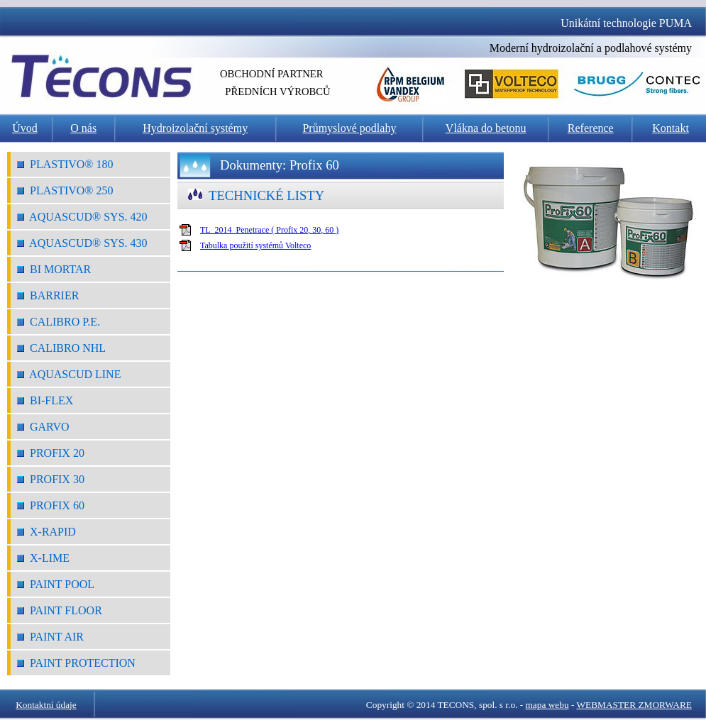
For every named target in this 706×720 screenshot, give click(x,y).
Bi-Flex (45, 400)
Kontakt (670, 128)
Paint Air (50, 637)
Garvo (43, 427)
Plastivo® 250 (65, 190)
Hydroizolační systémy (195, 128)
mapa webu (547, 704)
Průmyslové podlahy (349, 128)
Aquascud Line (69, 374)
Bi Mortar (54, 269)
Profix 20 (50, 453)
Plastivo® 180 (65, 164)
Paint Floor (59, 610)
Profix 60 (50, 505)
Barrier (48, 295)
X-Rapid (46, 532)
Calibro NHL (61, 348)
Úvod (25, 128)
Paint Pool (55, 584)
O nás (83, 128)
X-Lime (43, 558)
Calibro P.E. (58, 322)
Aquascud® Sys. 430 (82, 243)
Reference (591, 128)
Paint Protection (76, 663)
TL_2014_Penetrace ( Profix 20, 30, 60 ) (269, 230)
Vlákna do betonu (486, 128)
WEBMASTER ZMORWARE (634, 704)
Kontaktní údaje (46, 704)
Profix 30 (50, 479)
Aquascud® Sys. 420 (82, 217)
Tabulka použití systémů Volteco (255, 245)
